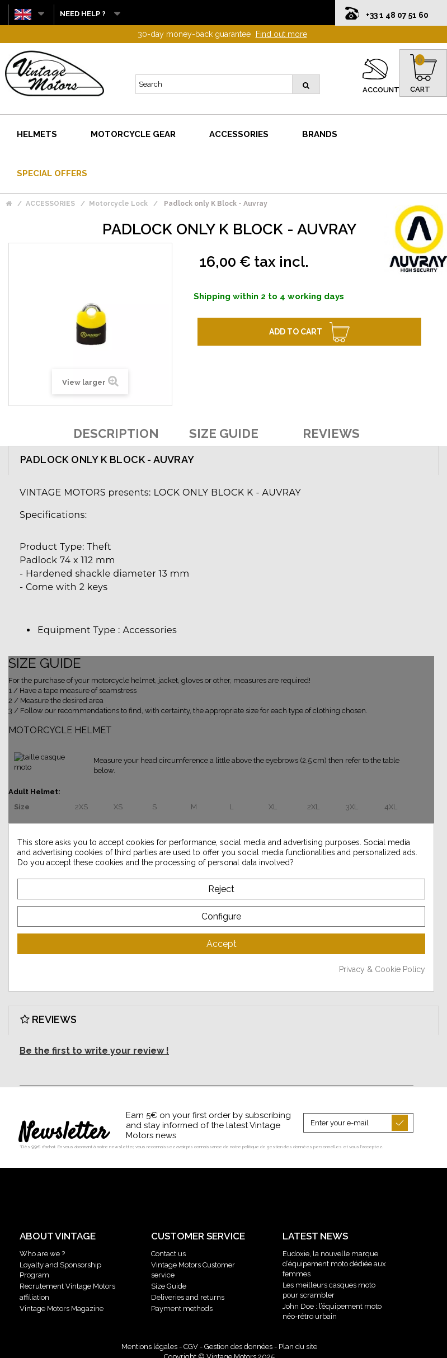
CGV (190, 1342)
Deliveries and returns (187, 1293)
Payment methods (182, 1304)
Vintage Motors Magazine (61, 1304)
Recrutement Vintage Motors (67, 1282)
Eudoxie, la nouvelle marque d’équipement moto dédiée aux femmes (334, 1260)
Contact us (168, 1250)
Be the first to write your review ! (94, 1046)
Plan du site (298, 1342)
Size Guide (168, 1282)
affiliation (34, 1293)
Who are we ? (42, 1250)
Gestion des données (238, 1342)
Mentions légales (149, 1342)
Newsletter (63, 1129)
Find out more (281, 30)
